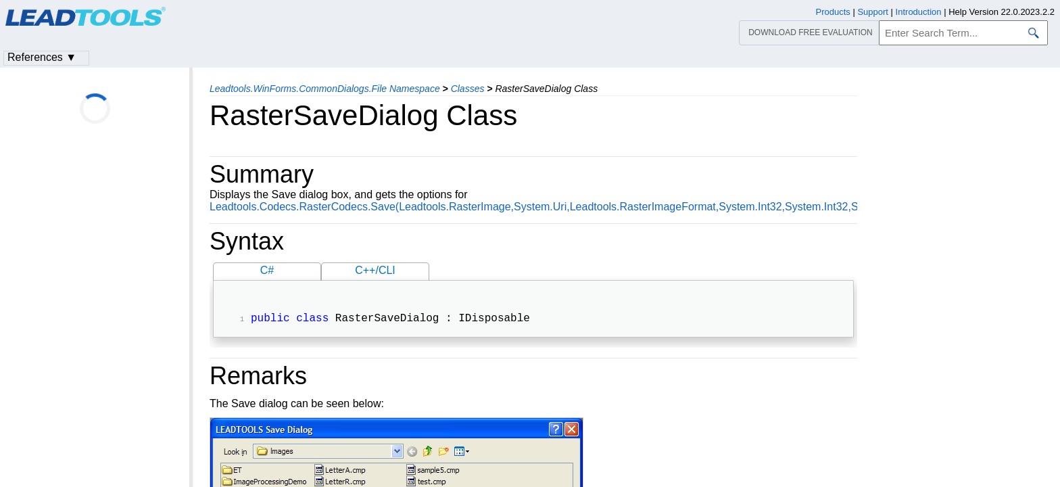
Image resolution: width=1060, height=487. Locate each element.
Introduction (919, 12)
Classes (468, 88)
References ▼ (41, 57)
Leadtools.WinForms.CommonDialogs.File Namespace (325, 88)
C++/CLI (375, 270)
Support (872, 12)
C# (267, 270)
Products (833, 12)
